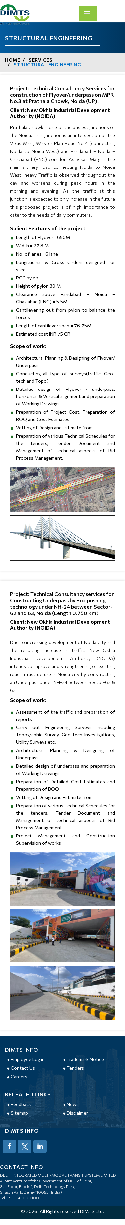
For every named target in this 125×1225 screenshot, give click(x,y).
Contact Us (21, 1068)
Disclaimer (75, 1113)
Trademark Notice (83, 1059)
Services (40, 60)
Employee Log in (26, 1059)
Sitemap (17, 1113)
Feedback (19, 1104)
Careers (17, 1076)
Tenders (73, 1068)
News (71, 1104)
